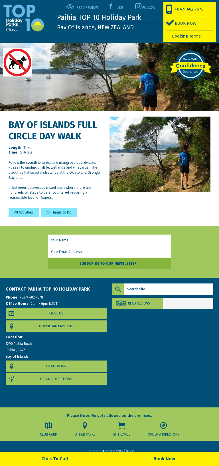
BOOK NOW (185, 23)
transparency (112, 451)
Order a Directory (163, 434)
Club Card (48, 434)
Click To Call (54, 458)
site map (92, 451)
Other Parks (85, 434)
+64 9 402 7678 (189, 9)
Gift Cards (122, 434)
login (130, 451)
